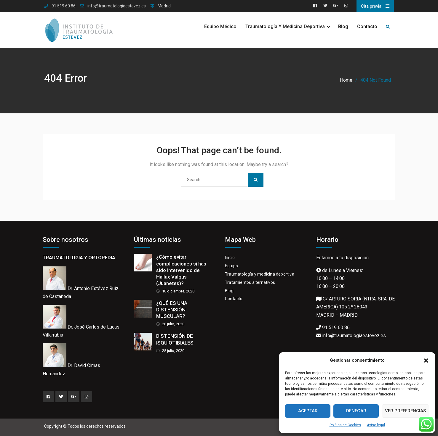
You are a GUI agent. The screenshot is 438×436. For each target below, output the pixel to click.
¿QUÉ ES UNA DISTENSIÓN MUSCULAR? (171, 309)
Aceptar (308, 411)
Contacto (367, 26)
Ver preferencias (405, 411)
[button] (426, 360)
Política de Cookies (345, 425)
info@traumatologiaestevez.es (116, 6)
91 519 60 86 (64, 6)
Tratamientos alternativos (250, 282)
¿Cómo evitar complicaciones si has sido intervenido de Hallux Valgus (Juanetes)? (181, 270)
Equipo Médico (220, 26)
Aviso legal (376, 425)
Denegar (356, 411)
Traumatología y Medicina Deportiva (285, 26)
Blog (343, 26)
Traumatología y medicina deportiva (259, 274)
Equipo (231, 265)
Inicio (230, 257)
